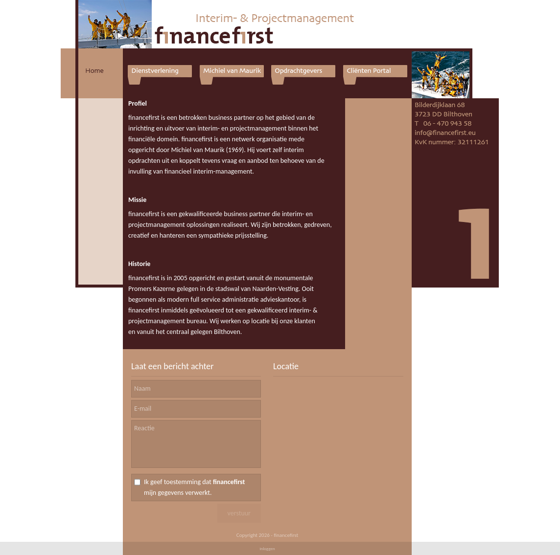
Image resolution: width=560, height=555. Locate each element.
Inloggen (267, 548)
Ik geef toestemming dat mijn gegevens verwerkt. (194, 487)
